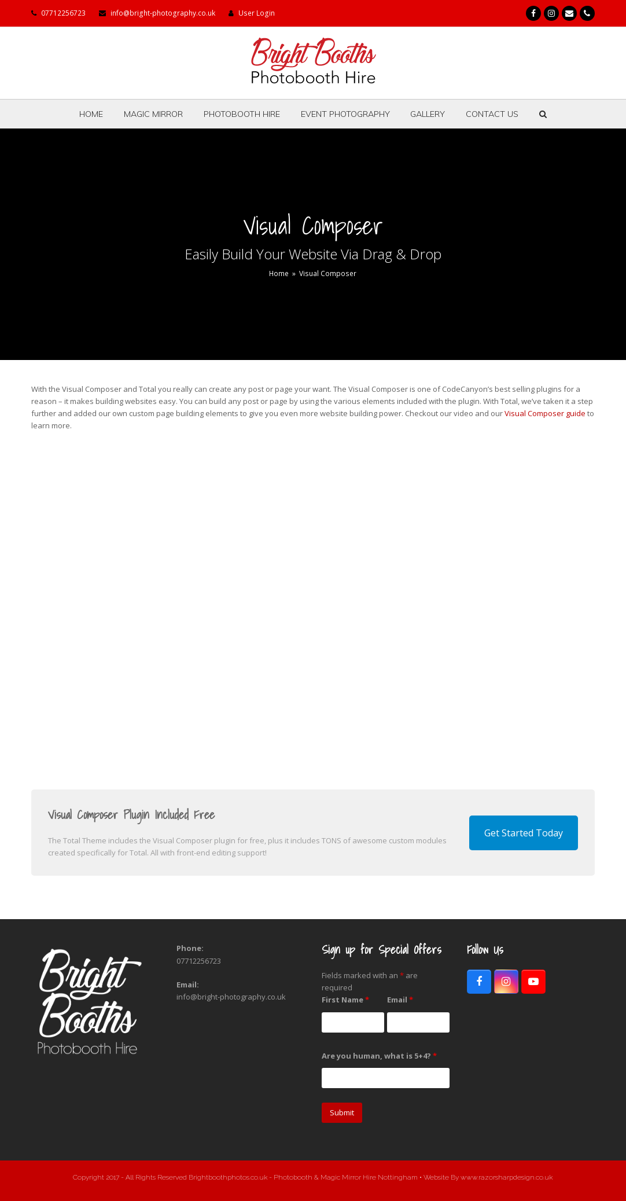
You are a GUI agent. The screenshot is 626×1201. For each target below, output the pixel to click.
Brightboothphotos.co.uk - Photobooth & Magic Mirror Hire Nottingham (304, 1177)
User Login (256, 13)
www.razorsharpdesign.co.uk (507, 1177)
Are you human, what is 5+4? (379, 1056)
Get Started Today (523, 833)
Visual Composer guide (545, 413)
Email (400, 999)
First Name (345, 999)
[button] (543, 114)
